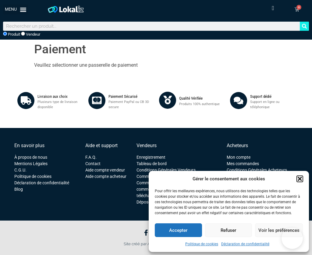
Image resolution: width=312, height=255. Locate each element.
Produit (11, 34)
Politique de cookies (201, 244)
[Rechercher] (304, 26)
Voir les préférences (279, 230)
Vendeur (30, 34)
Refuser (228, 230)
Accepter (178, 230)
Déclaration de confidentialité (245, 244)
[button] (300, 179)
